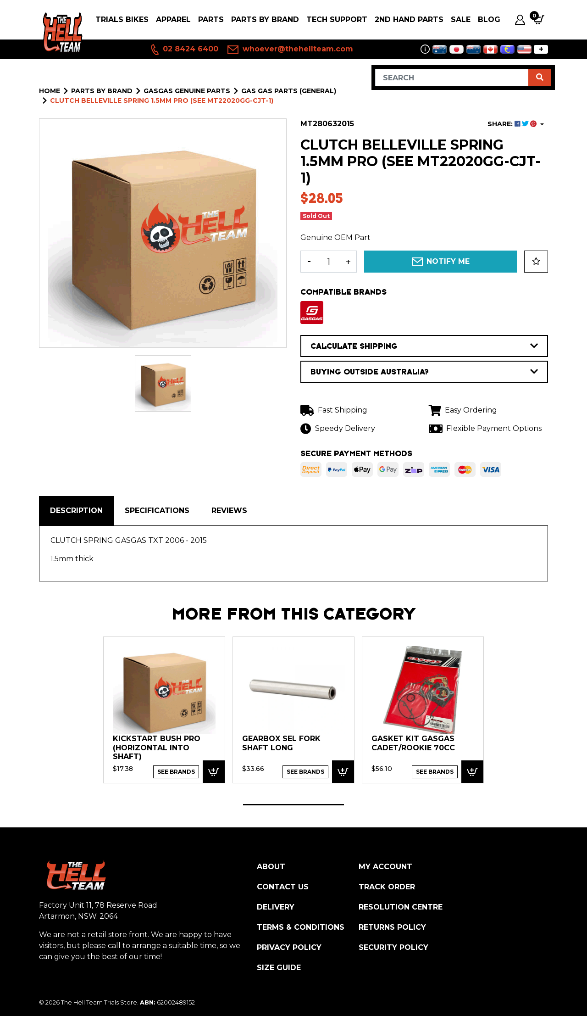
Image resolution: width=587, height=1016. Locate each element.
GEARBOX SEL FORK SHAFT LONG (281, 743)
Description (76, 510)
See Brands (176, 771)
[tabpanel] (164, 709)
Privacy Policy (289, 947)
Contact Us (283, 886)
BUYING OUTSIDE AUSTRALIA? (424, 372)
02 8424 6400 (184, 49)
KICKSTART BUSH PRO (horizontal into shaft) (156, 747)
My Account (385, 866)
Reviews (229, 510)
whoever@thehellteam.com (290, 49)
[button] (536, 262)
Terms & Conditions (300, 927)
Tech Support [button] (336, 19)
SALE (461, 19)
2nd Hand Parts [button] (409, 19)
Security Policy (393, 947)
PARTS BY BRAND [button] (265, 19)
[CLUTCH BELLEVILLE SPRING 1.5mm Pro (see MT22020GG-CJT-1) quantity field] (328, 262)
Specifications (157, 510)
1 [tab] (293, 804)
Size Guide (279, 967)
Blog (489, 19)
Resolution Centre (401, 907)
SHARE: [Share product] (512, 124)
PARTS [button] (211, 19)
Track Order (387, 886)
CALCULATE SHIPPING (424, 346)
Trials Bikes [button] (122, 19)
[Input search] (452, 77)
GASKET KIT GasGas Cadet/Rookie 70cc (413, 743)
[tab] (76, 510)
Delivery (275, 907)
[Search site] (539, 77)
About (271, 866)
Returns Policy (392, 927)
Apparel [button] (173, 19)
